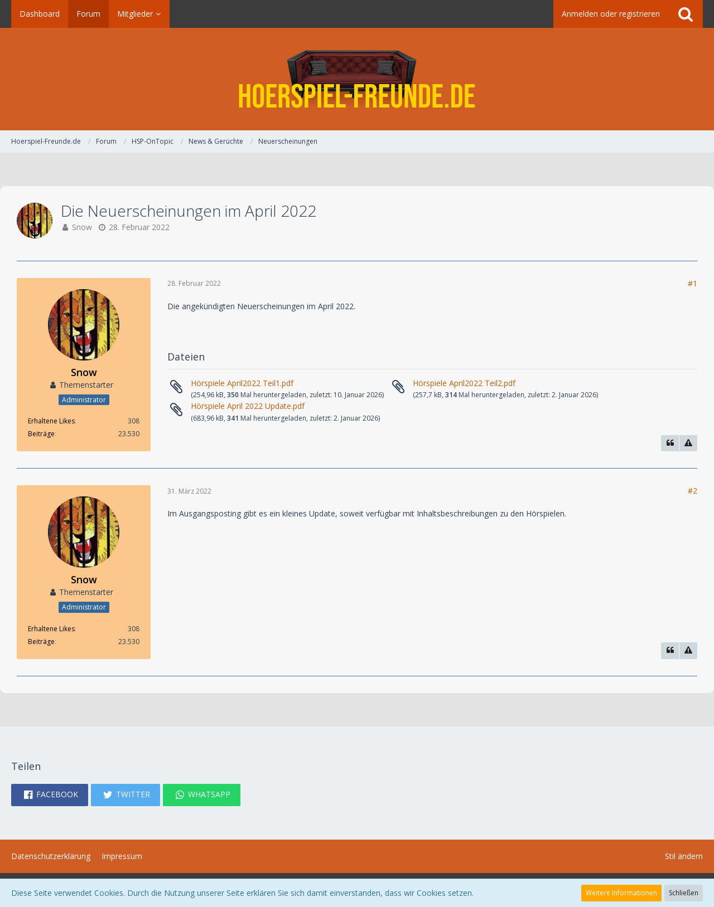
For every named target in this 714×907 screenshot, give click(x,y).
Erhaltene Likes (51, 421)
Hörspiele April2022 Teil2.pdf (464, 383)
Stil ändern (684, 856)
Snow (82, 227)
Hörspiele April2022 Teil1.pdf (242, 383)
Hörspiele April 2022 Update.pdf (248, 406)
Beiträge (41, 433)
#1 (692, 283)
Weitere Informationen (621, 893)
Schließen (683, 893)
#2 (692, 490)
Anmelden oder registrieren (611, 13)
